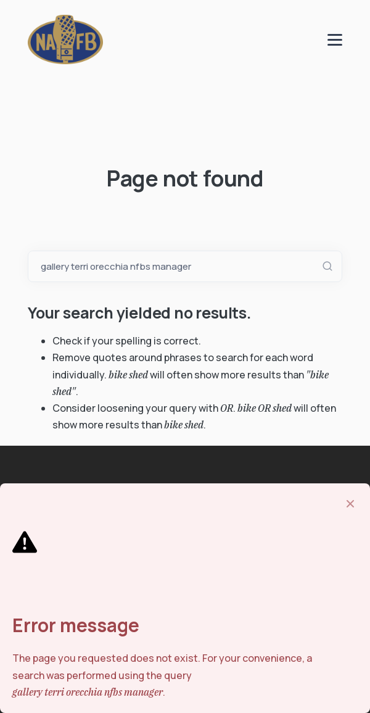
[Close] (350, 503)
